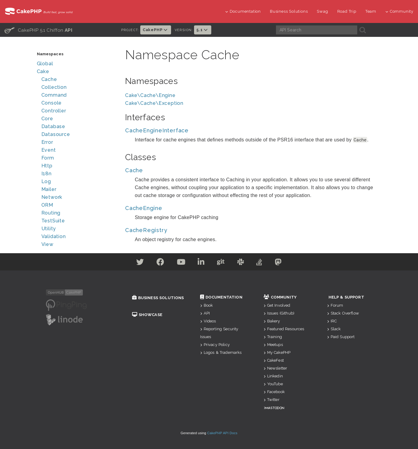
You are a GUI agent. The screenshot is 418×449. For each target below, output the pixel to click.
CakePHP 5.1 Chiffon (38, 30)
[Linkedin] (201, 263)
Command (54, 95)
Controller (53, 111)
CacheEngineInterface (157, 130)
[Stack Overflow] (259, 263)
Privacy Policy (215, 344)
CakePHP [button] (156, 29)
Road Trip (346, 11)
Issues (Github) (279, 313)
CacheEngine (143, 208)
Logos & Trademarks (221, 352)
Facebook (274, 391)
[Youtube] (181, 263)
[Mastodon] (278, 263)
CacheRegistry (146, 230)
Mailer (49, 189)
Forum (335, 305)
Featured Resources (284, 329)
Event (48, 150)
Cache (49, 79)
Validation (53, 236)
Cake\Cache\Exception (154, 103)
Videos (208, 321)
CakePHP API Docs (222, 433)
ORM (47, 205)
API (205, 313)
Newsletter (275, 368)
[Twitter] (140, 263)
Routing (51, 213)
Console (51, 103)
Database (53, 126)
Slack (334, 329)
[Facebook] (160, 263)
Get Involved (277, 305)
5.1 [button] (202, 29)
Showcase (147, 314)
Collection (54, 87)
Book (206, 305)
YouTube (273, 384)
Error (47, 142)
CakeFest (274, 360)
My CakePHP (277, 352)
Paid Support (341, 336)
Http (47, 166)
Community (399, 11)
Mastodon (275, 407)
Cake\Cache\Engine (150, 95)
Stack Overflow (343, 313)
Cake (43, 71)
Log (46, 181)
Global (45, 63)
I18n (46, 173)
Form (47, 158)
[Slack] (241, 263)
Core (47, 118)
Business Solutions (289, 11)
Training (273, 336)
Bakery (272, 321)
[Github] (221, 263)
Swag (322, 11)
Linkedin (273, 376)
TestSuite (53, 221)
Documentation (243, 11)
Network (52, 197)
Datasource (55, 134)
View (47, 244)
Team (370, 11)
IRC (332, 321)
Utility (48, 228)
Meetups (273, 344)
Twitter (272, 399)
